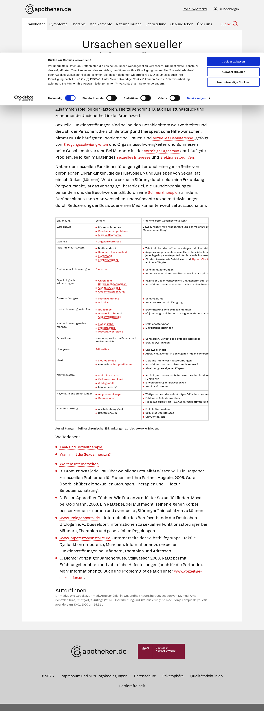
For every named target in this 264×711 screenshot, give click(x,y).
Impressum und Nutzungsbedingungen (93, 683)
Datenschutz (145, 683)
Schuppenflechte (121, 371)
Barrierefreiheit (132, 693)
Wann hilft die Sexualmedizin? (88, 461)
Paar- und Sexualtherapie (84, 454)
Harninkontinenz (108, 306)
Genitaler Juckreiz (109, 295)
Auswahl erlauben (233, 19)
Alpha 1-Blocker (201, 266)
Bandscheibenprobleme (113, 238)
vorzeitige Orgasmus (186, 151)
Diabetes (101, 276)
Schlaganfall (106, 390)
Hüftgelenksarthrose (108, 248)
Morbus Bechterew (109, 242)
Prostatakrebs (106, 335)
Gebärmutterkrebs (109, 324)
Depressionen (106, 405)
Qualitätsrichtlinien (206, 683)
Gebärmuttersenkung (111, 299)
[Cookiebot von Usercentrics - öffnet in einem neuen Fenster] (24, 46)
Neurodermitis (107, 368)
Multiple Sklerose (108, 382)
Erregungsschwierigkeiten (102, 145)
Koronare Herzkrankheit (112, 259)
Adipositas (102, 356)
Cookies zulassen (233, 8)
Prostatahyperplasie (110, 339)
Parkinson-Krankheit (110, 386)
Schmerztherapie (164, 199)
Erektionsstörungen (74, 164)
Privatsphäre (173, 683)
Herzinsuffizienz (108, 266)
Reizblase (104, 309)
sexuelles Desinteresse (175, 138)
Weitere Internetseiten (81, 471)
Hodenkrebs (105, 331)
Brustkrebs (105, 317)
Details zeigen (196, 45)
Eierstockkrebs (107, 320)
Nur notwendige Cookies (233, 29)
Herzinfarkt (105, 263)
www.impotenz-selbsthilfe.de (88, 545)
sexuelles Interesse (161, 158)
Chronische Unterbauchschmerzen (112, 289)
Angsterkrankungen (110, 401)
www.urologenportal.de (82, 525)
